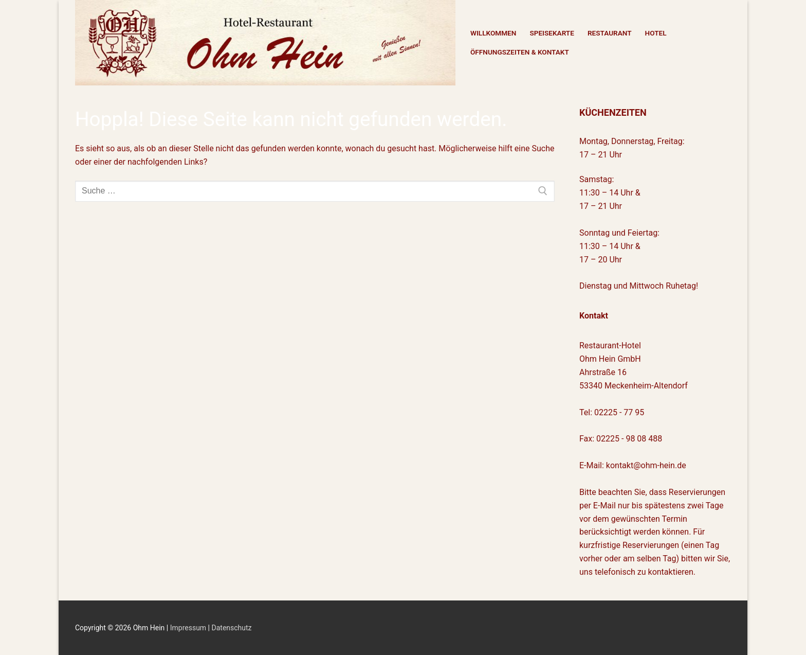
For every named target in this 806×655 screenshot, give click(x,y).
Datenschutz (232, 628)
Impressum (189, 628)
